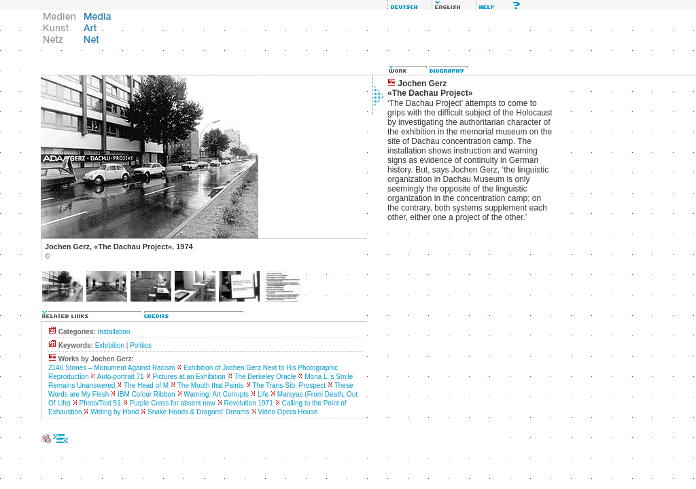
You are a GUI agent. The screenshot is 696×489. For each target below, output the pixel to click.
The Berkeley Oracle (265, 376)
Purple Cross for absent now (172, 403)
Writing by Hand (114, 412)
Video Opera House (288, 412)
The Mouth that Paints (210, 385)
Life (263, 394)
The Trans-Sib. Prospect (289, 385)
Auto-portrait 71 (120, 376)
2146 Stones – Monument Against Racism (111, 368)
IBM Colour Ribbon (146, 394)
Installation (114, 332)
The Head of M (146, 385)
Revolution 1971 (248, 403)
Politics (141, 345)
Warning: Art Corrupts (216, 394)
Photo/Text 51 (100, 403)
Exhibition (109, 345)
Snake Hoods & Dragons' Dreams (198, 412)
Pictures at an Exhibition (188, 376)
